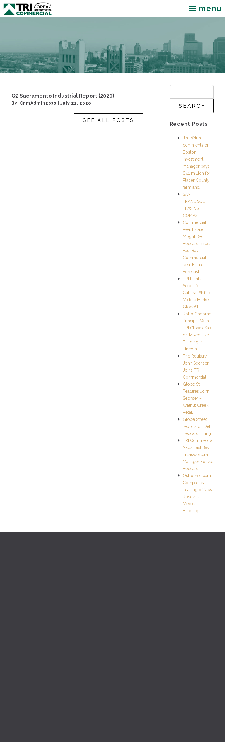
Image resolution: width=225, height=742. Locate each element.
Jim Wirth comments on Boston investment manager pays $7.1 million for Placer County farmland (196, 163)
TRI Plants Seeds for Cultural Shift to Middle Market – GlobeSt (198, 292)
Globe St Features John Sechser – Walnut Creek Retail (196, 398)
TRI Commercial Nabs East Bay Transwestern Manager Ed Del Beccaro (198, 454)
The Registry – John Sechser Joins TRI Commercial (196, 366)
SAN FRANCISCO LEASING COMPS (194, 205)
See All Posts (108, 120)
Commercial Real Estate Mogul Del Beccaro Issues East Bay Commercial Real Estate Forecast (197, 247)
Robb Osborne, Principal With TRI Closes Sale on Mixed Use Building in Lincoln (197, 331)
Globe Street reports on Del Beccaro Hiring (197, 426)
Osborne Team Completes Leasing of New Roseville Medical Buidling (197, 493)
